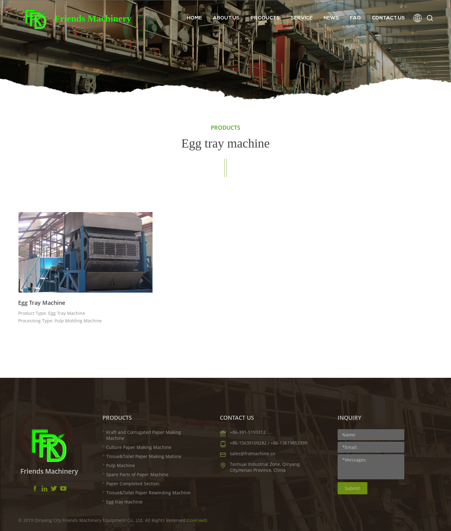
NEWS (331, 18)
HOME (194, 18)
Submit (352, 488)
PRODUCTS (265, 18)
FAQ (355, 18)
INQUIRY (349, 417)
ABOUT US (226, 18)
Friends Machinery (93, 18)
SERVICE (302, 18)
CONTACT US (388, 18)
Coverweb (197, 520)
